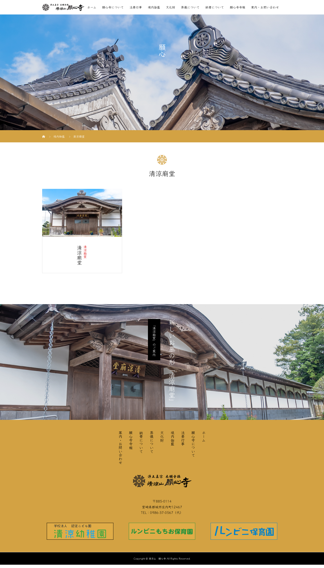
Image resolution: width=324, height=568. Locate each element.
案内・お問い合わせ (265, 7)
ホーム (91, 7)
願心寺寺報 (237, 7)
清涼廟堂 (85, 251)
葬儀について (190, 7)
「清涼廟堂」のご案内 (154, 339)
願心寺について (113, 7)
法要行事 (136, 7)
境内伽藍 (154, 7)
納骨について (214, 7)
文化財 (170, 7)
